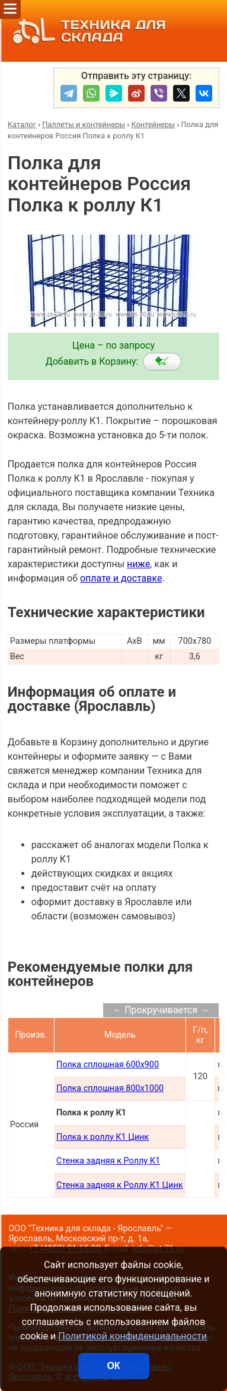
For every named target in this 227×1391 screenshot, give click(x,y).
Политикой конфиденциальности (132, 1336)
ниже (138, 564)
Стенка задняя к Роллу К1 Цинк (119, 1185)
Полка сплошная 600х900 (107, 1065)
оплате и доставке (121, 578)
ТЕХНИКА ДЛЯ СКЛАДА (86, 31)
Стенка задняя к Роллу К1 (108, 1161)
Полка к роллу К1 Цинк (102, 1137)
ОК (113, 1366)
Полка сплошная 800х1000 (110, 1088)
